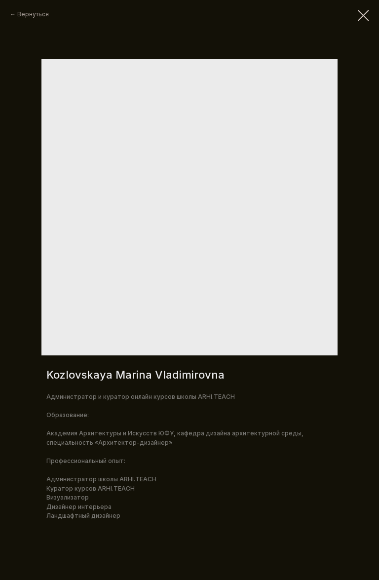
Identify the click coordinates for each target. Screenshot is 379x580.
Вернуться (33, 14)
